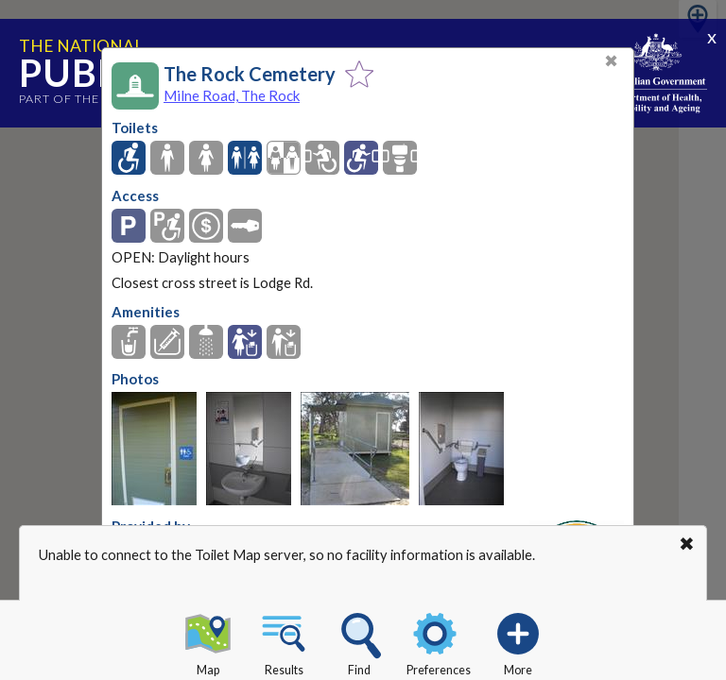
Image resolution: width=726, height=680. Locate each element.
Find (359, 641)
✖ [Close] (611, 61)
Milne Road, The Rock (232, 95)
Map (208, 641)
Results (283, 641)
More (518, 641)
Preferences (438, 641)
